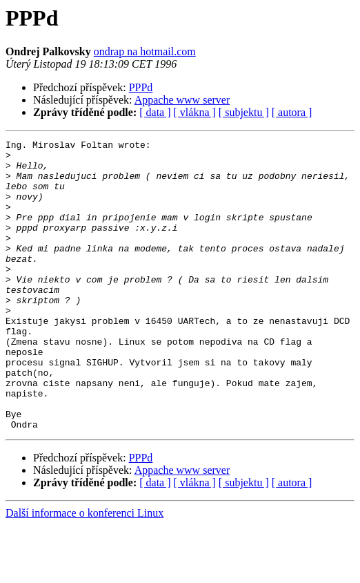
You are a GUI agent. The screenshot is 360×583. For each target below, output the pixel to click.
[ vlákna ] (195, 112)
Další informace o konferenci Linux (84, 571)
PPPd (141, 87)
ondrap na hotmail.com (145, 51)
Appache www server (182, 100)
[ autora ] (292, 112)
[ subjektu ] (244, 112)
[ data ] (154, 112)
